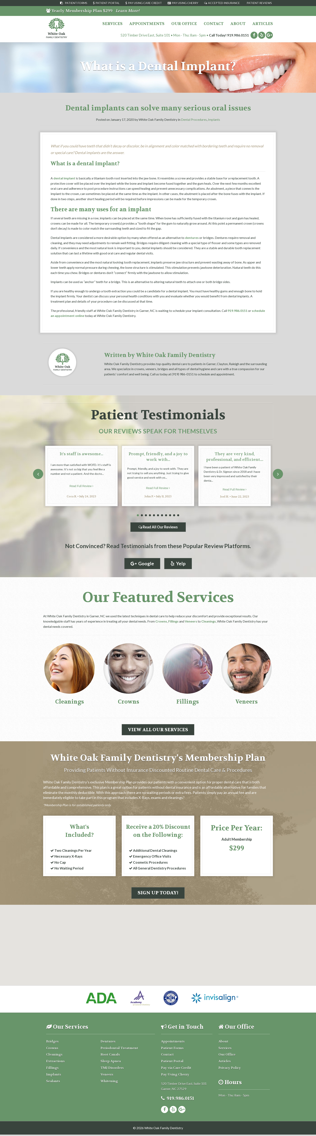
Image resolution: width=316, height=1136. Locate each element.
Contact (213, 23)
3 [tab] (146, 515)
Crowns (161, 621)
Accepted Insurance (224, 3)
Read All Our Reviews (158, 527)
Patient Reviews (259, 3)
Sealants (53, 1082)
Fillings (173, 621)
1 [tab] (138, 515)
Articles (262, 23)
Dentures (108, 1043)
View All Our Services (158, 730)
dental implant (64, 178)
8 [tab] (166, 515)
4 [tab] (150, 515)
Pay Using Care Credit (145, 3)
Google (142, 563)
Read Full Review (82, 486)
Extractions (55, 1063)
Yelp (178, 563)
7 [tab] (162, 515)
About (237, 23)
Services (112, 23)
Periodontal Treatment (119, 1049)
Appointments (146, 23)
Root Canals (110, 1056)
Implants (214, 119)
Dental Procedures (194, 119)
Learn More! (127, 10)
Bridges (52, 1043)
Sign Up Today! (158, 894)
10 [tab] (174, 515)
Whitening (109, 1082)
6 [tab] (158, 515)
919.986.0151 (238, 35)
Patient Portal (108, 3)
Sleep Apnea (111, 1063)
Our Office (184, 23)
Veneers (191, 621)
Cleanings (208, 621)
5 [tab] (154, 515)
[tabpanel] (81, 476)
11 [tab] (178, 515)
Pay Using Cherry (185, 3)
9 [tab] (170, 515)
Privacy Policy (229, 1069)
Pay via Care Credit (176, 1069)
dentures (192, 237)
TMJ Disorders (112, 1069)
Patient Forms (76, 3)
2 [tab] (142, 515)
